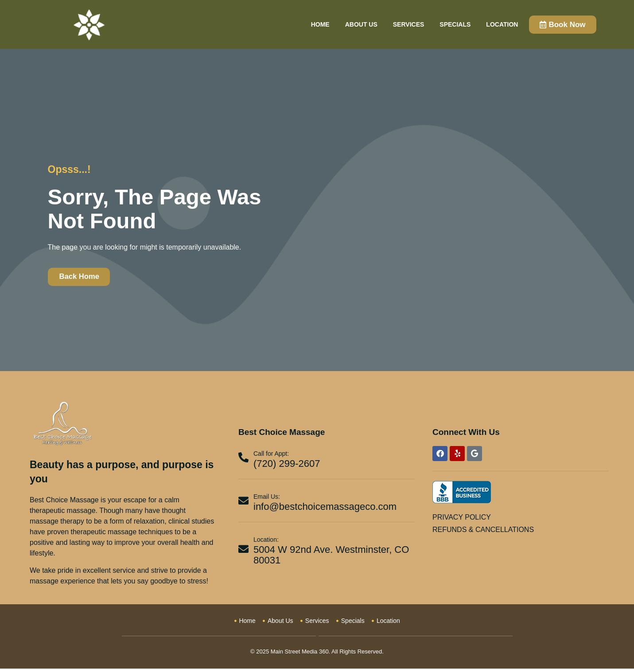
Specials (455, 24)
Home (320, 24)
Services (408, 24)
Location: (266, 540)
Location (502, 24)
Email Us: (266, 496)
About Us (361, 24)
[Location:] (243, 549)
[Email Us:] (243, 501)
